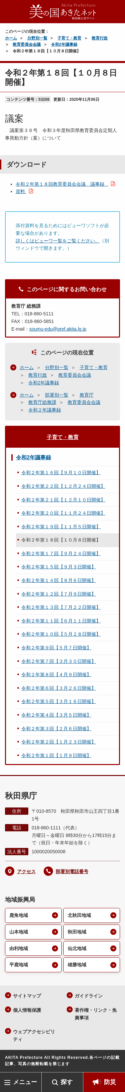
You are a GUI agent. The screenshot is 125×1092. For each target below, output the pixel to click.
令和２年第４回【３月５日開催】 (56, 715)
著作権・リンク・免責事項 (96, 1013)
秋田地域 (77, 931)
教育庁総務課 (42, 402)
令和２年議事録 (44, 410)
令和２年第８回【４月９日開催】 (56, 674)
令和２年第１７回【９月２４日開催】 (61, 553)
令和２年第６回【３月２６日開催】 (58, 688)
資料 (21, 191)
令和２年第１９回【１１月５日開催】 (61, 526)
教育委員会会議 (27, 44)
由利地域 (18, 948)
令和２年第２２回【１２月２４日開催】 (63, 486)
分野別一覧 (37, 38)
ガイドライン (89, 995)
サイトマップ (27, 995)
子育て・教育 (69, 38)
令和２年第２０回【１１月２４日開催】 (63, 513)
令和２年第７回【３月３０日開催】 (58, 661)
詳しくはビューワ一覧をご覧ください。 (58, 240)
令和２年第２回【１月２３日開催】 (58, 741)
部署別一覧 (56, 395)
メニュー (25, 1082)
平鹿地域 (18, 964)
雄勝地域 (77, 964)
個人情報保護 (27, 1010)
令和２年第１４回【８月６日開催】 (58, 580)
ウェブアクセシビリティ (34, 1035)
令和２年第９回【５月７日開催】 (56, 647)
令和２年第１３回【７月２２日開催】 (61, 607)
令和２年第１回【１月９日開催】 (56, 755)
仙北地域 (77, 948)
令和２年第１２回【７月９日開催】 (58, 594)
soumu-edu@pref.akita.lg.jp (57, 329)
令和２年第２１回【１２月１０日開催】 (63, 499)
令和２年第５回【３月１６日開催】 (58, 701)
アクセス (26, 871)
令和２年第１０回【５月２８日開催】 (61, 634)
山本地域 (18, 931)
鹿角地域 (18, 915)
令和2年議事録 (64, 44)
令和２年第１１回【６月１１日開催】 (61, 620)
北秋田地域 (79, 915)
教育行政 (100, 38)
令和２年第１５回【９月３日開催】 (58, 566)
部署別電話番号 (72, 871)
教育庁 (87, 395)
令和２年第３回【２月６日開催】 (56, 728)
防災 (110, 1082)
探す (67, 1082)
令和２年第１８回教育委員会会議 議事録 (62, 184)
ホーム (11, 38)
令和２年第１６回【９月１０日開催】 (61, 472)
